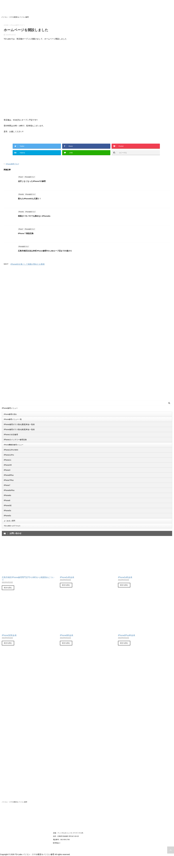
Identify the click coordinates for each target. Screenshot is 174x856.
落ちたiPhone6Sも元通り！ (29, 199)
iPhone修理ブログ (12, 164)
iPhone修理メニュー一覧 (13, 419)
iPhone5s (7, 511)
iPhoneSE (8, 505)
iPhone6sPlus (9, 490)
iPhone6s (7, 495)
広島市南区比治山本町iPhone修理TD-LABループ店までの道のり (45, 251)
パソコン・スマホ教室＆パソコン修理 (14, 802)
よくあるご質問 (9, 521)
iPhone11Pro (9, 455)
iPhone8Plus (9, 475)
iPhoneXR (8, 465)
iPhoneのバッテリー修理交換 (15, 440)
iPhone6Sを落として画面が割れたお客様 (28, 264)
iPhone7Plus (9, 480)
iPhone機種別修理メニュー (13, 445)
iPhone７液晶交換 (25, 233)
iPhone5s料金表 (125, 577)
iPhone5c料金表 (67, 577)
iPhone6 (7, 500)
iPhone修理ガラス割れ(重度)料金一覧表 (19, 424)
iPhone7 (7, 485)
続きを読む (8, 588)
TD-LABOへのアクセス (12, 526)
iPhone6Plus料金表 (126, 635)
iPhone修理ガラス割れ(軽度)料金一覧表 (19, 429)
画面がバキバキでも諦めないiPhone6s (34, 216)
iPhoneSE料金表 (9, 635)
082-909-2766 (65, 839)
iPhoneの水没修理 (11, 435)
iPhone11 (7, 460)
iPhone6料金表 (66, 635)
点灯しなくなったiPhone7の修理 (32, 181)
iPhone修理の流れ (10, 414)
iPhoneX (7, 470)
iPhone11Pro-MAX (11, 450)
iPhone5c (7, 516)
